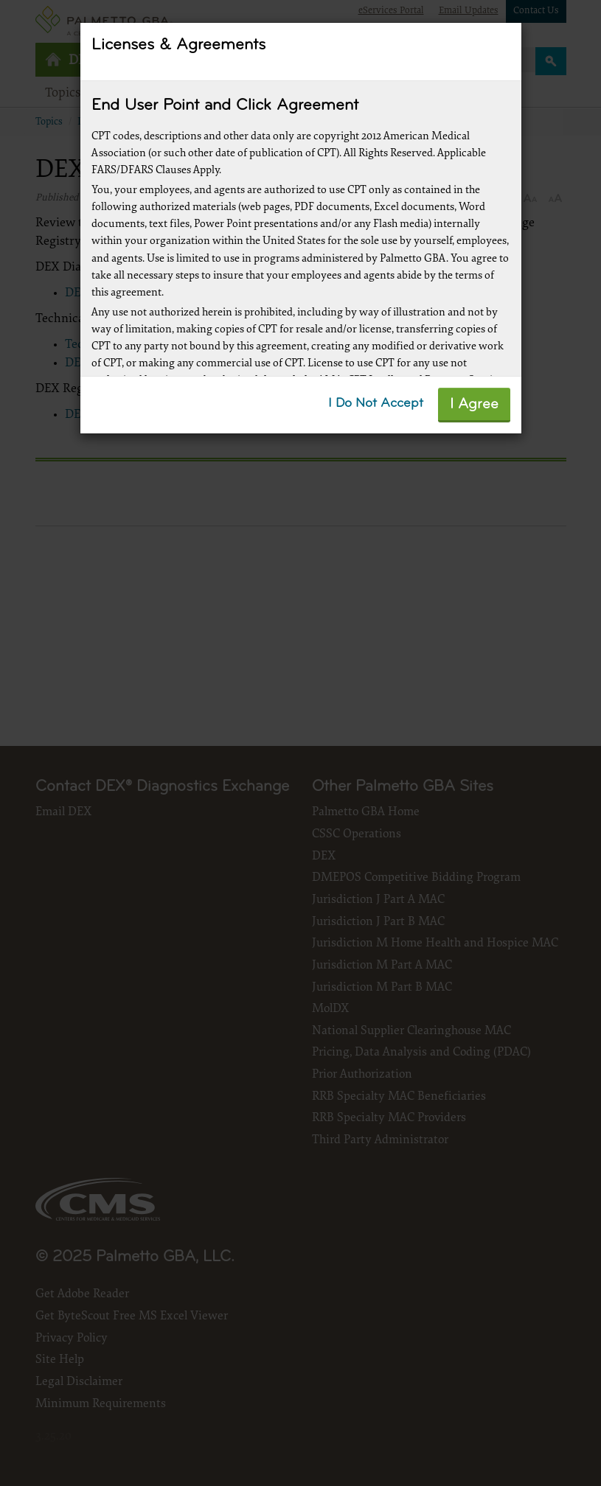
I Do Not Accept (375, 404)
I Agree (474, 404)
